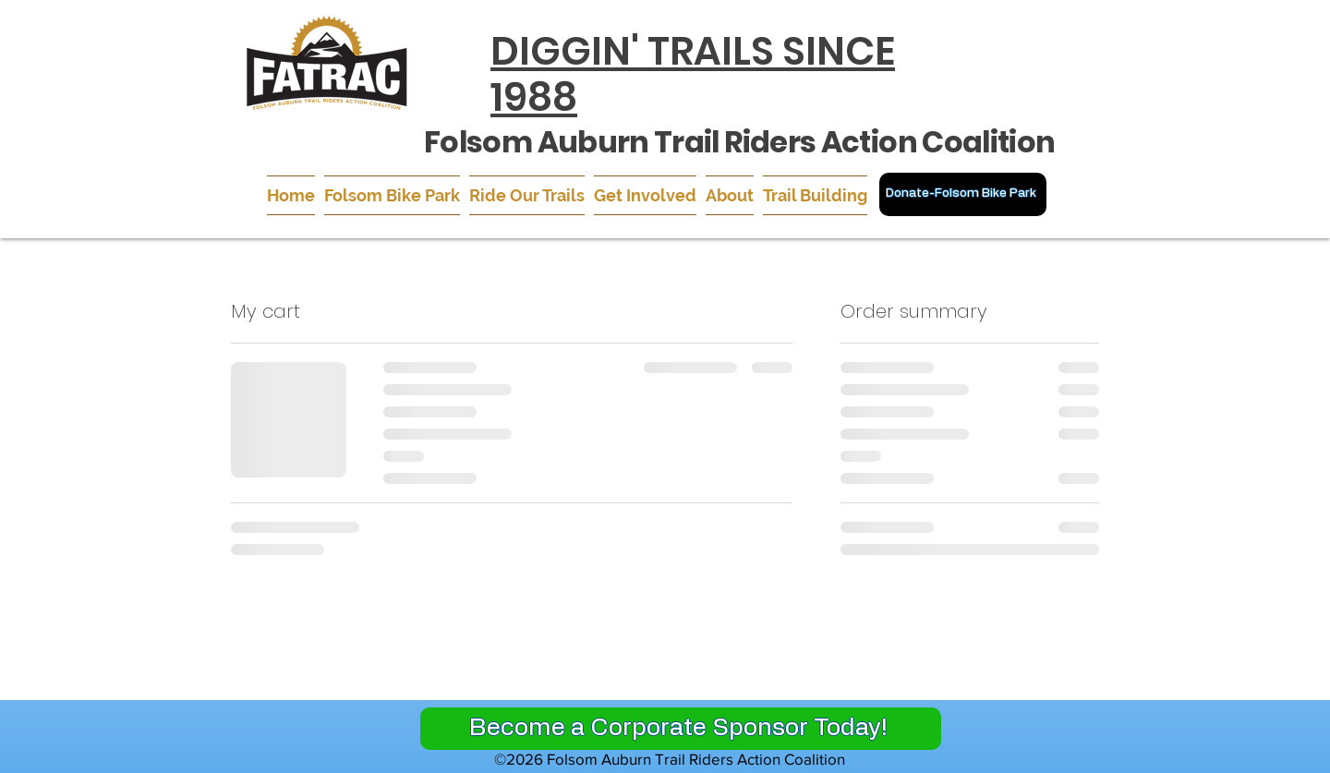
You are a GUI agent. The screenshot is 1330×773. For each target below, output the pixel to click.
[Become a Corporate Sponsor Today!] (680, 728)
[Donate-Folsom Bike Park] (962, 194)
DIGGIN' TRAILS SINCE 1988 (692, 74)
